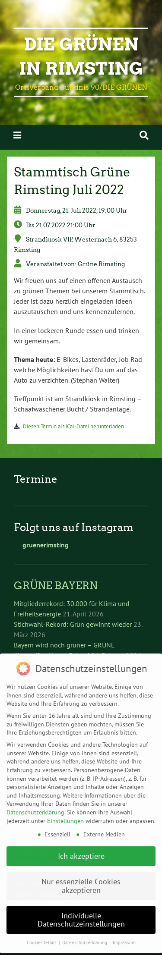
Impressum (124, 927)
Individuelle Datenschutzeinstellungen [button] (81, 904)
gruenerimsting (41, 544)
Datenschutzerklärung (35, 796)
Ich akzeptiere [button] (81, 840)
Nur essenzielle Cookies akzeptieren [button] (81, 870)
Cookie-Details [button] (42, 927)
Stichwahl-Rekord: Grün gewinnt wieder (73, 624)
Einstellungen (65, 804)
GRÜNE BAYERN (56, 585)
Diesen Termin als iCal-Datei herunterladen (73, 426)
